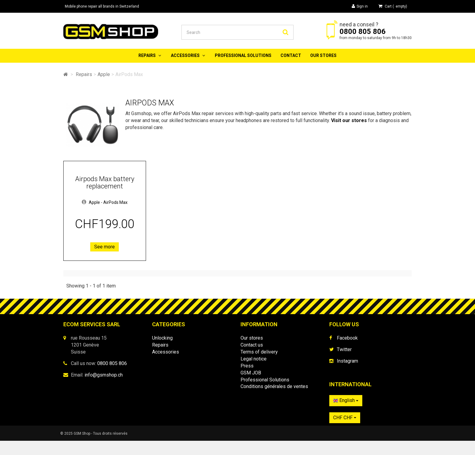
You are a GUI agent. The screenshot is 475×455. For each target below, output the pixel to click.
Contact (291, 55)
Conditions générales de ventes (274, 386)
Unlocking (162, 338)
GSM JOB (251, 373)
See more (104, 247)
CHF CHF (344, 420)
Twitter (344, 349)
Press (247, 366)
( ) (392, 6)
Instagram (347, 361)
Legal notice (254, 359)
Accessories (185, 55)
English (345, 403)
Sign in (360, 6)
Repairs (147, 55)
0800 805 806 (363, 31)
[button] (84, 202)
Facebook (347, 338)
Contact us (252, 345)
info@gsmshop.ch (104, 375)
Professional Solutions (243, 55)
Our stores (323, 55)
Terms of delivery (259, 352)
